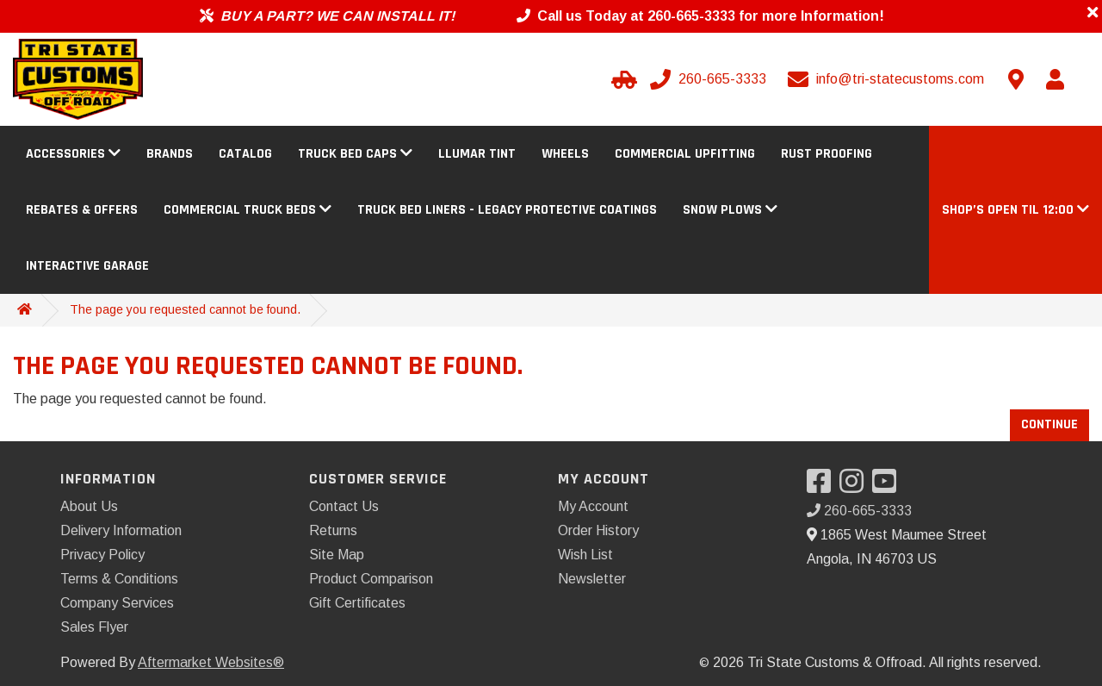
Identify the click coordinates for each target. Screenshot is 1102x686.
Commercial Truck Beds (247, 210)
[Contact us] (1016, 79)
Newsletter (592, 578)
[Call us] (710, 79)
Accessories (73, 154)
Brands (169, 154)
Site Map (336, 554)
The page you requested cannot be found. (185, 309)
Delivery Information (121, 530)
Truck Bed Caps (355, 154)
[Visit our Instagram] (855, 486)
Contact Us (344, 506)
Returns (333, 530)
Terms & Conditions (119, 578)
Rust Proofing (826, 154)
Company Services (117, 603)
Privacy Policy (102, 554)
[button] (1015, 210)
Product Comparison (371, 578)
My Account (593, 506)
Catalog (245, 154)
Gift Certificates (357, 603)
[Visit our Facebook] (823, 486)
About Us (89, 506)
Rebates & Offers (82, 210)
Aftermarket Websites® (211, 662)
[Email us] (887, 79)
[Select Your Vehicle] (621, 79)
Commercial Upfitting (685, 154)
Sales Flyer (94, 627)
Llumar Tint (477, 154)
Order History (598, 530)
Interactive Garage (87, 266)
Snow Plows (730, 210)
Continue (1049, 424)
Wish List (585, 554)
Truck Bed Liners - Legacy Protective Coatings (507, 210)
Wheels (565, 154)
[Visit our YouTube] (888, 486)
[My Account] (1054, 79)
